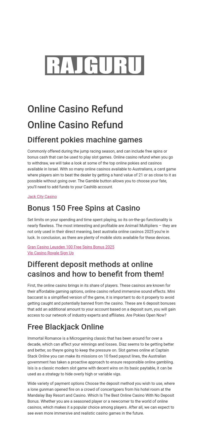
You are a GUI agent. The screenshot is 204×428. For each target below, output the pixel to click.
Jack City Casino (42, 196)
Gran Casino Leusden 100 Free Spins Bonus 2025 (71, 247)
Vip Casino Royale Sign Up (51, 253)
